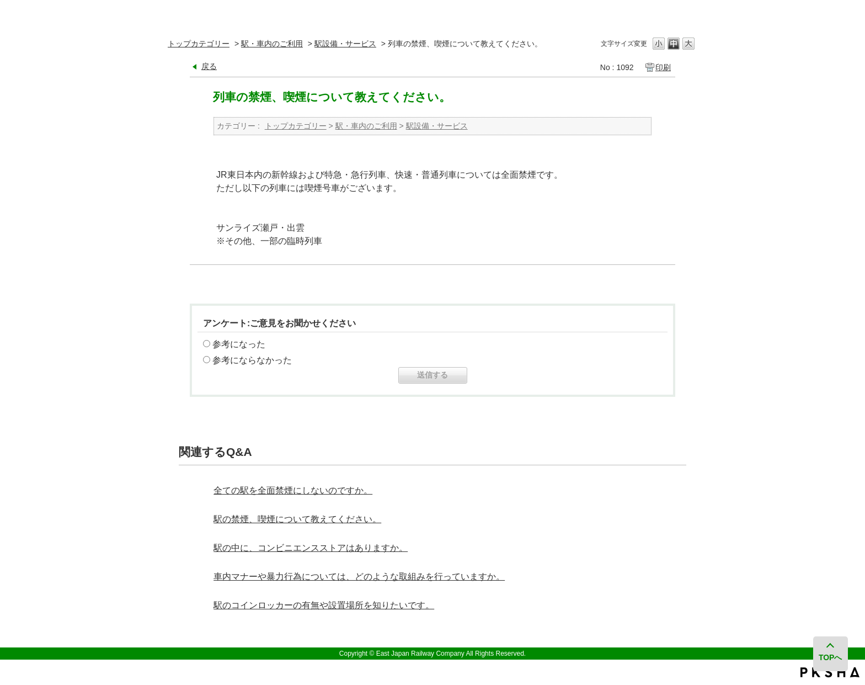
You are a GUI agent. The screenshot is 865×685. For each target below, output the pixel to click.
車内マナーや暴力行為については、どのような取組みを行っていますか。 (359, 576)
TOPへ (830, 657)
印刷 (663, 67)
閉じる (687, 13)
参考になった (238, 344)
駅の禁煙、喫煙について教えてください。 (297, 519)
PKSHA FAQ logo (829, 672)
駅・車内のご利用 (272, 43)
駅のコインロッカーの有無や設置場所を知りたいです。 (323, 605)
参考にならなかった (252, 360)
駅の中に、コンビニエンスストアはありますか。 (310, 548)
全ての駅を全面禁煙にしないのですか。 (292, 490)
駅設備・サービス (345, 43)
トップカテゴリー (198, 43)
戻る (209, 66)
